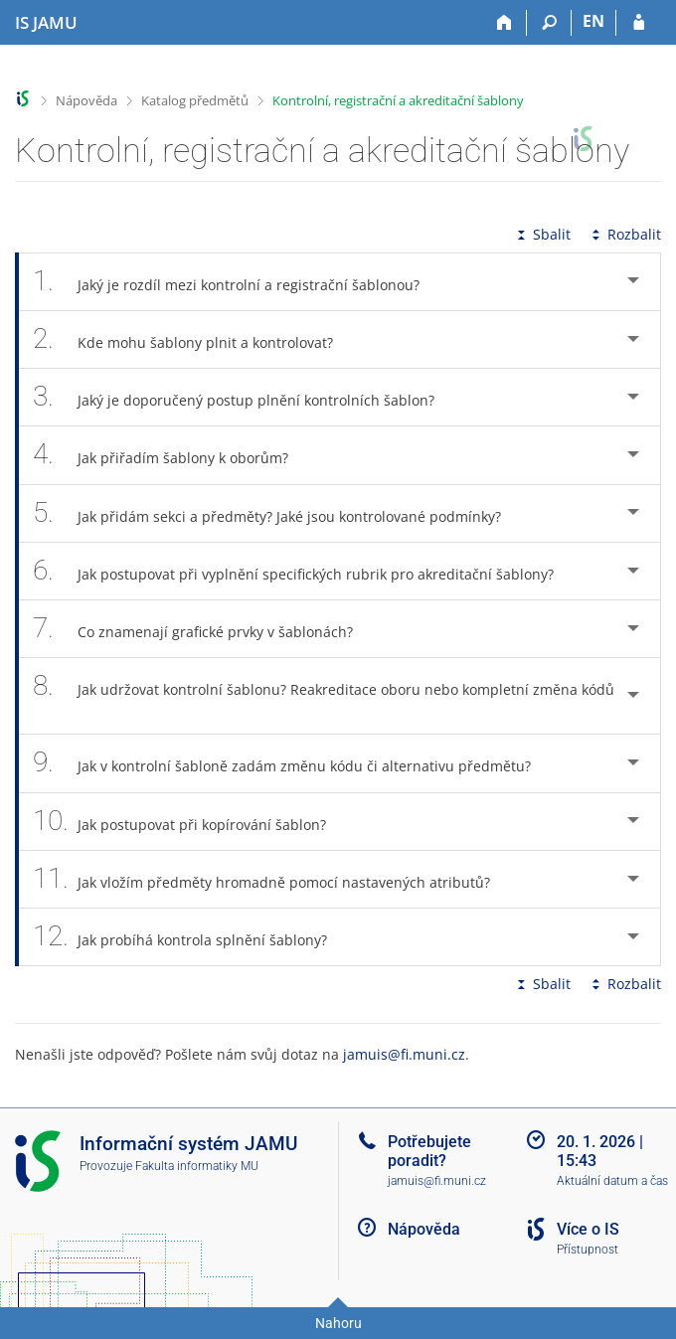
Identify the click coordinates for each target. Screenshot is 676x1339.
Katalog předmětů (195, 100)
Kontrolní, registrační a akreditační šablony (398, 100)
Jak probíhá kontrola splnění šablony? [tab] (191, 937)
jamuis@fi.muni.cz (404, 1054)
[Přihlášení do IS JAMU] (638, 23)
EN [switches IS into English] (593, 21)
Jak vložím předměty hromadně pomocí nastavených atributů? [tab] (272, 879)
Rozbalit (624, 234)
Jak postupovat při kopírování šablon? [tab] (190, 821)
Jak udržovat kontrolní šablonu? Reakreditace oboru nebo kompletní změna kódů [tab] (323, 696)
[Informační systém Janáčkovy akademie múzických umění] (46, 23)
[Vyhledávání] (549, 23)
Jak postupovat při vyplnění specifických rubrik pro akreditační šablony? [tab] (304, 571)
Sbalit (542, 234)
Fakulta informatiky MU (196, 1166)
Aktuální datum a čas (612, 1181)
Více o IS (588, 1229)
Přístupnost (587, 1249)
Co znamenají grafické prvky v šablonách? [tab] (204, 628)
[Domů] (504, 23)
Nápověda (86, 100)
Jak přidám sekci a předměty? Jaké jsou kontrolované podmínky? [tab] (278, 513)
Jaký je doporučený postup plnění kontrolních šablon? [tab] (244, 397)
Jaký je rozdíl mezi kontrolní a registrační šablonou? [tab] (237, 281)
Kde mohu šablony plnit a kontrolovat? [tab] (194, 339)
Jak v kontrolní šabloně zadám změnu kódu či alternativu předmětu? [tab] (293, 763)
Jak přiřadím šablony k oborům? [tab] (171, 454)
